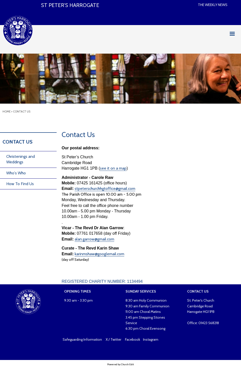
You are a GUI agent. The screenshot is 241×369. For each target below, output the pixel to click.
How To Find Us (20, 183)
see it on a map (113, 168)
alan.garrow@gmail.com (94, 239)
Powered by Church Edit (120, 364)
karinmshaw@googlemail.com (99, 254)
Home (7, 111)
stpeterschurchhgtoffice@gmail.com (105, 188)
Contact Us (21, 111)
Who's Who (16, 173)
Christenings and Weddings (20, 159)
